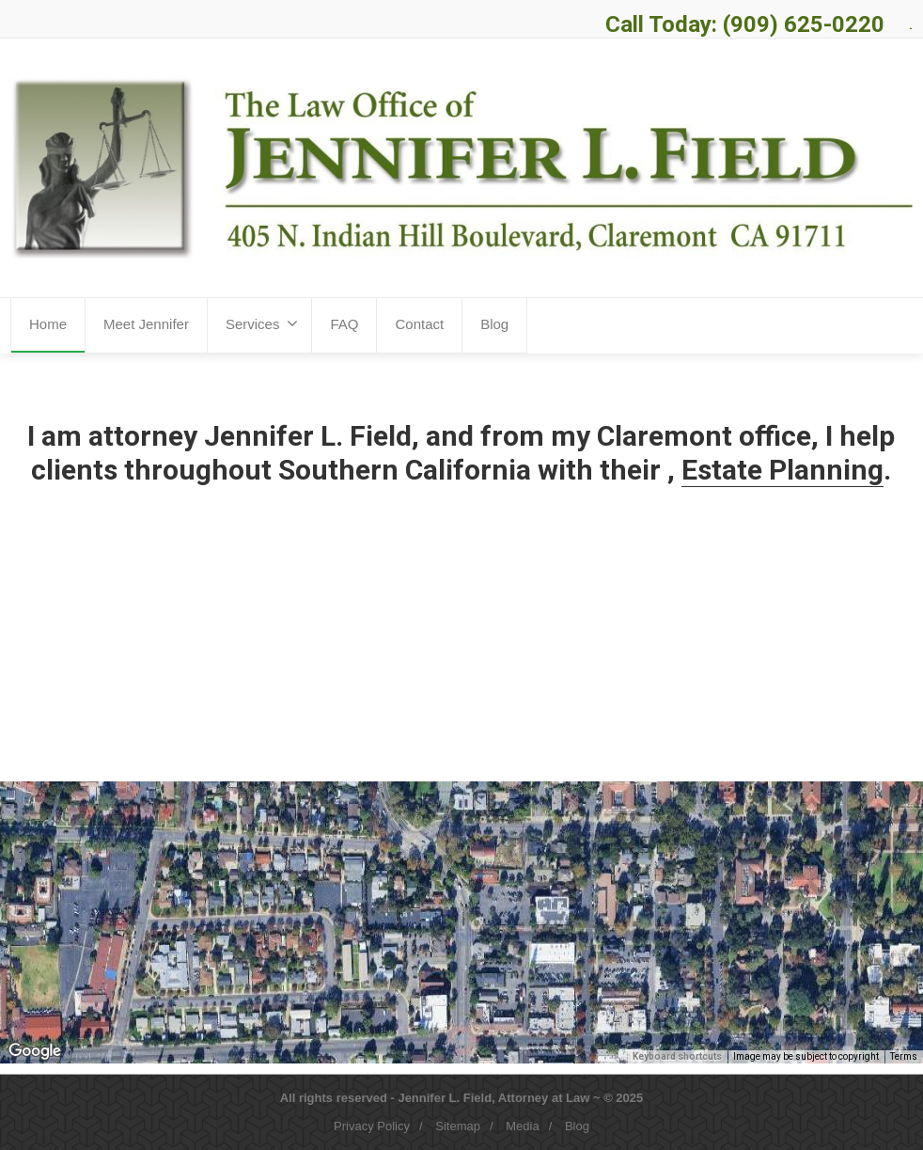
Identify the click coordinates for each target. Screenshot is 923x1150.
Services (262, 323)
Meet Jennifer (146, 324)
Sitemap (457, 1126)
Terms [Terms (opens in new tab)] (903, 1056)
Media (522, 1126)
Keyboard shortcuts (677, 1056)
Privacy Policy (372, 1126)
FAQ (344, 324)
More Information (365, 677)
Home (48, 324)
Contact (419, 324)
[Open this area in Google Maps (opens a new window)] (35, 1051)
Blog (494, 324)
